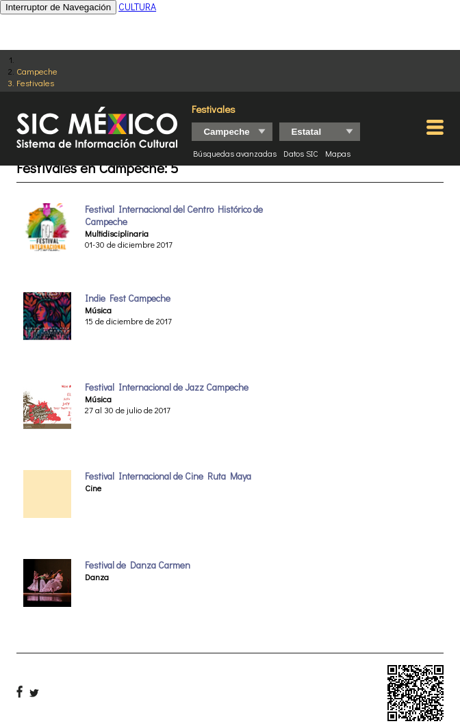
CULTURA (137, 6)
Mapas (337, 153)
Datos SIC (300, 153)
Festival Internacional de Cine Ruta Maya (168, 476)
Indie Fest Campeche (127, 298)
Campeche (37, 71)
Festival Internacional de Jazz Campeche (166, 387)
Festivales (35, 82)
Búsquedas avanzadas (235, 153)
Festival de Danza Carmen (137, 565)
